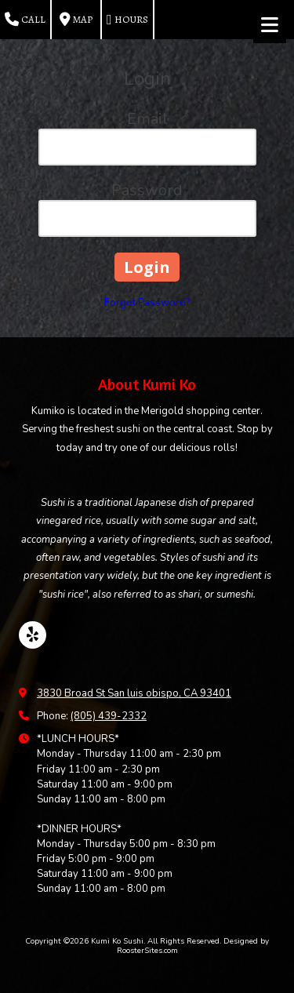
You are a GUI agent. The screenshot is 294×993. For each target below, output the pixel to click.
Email (147, 118)
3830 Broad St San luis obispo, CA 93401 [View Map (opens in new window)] (134, 693)
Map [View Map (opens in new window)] (76, 20)
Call (25, 20)
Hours (127, 20)
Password (147, 190)
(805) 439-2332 (109, 716)
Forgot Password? (147, 303)
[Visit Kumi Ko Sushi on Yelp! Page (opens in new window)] (32, 635)
